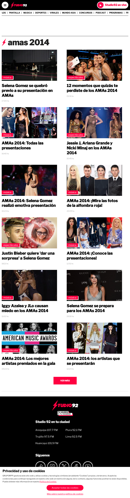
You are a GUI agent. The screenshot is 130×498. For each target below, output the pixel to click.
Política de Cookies (48, 481)
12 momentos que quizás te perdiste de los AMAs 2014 (92, 88)
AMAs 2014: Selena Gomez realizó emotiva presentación (29, 203)
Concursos (85, 13)
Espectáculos (75, 77)
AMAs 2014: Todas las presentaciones (22, 145)
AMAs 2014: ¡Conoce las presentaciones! (90, 256)
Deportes (40, 13)
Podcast (101, 13)
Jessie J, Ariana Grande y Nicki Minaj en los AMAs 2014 (89, 148)
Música (7, 77)
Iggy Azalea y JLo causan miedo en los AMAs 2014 (25, 308)
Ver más (65, 380)
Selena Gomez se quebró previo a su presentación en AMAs (27, 90)
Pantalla (14, 13)
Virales (54, 13)
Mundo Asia (69, 13)
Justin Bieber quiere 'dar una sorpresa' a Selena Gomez (28, 256)
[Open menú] (5, 5)
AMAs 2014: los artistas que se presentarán (93, 361)
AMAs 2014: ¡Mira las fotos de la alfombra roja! (92, 203)
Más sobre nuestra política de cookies (65, 494)
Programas (116, 13)
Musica (27, 13)
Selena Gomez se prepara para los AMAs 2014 (90, 308)
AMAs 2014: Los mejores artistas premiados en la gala (28, 361)
